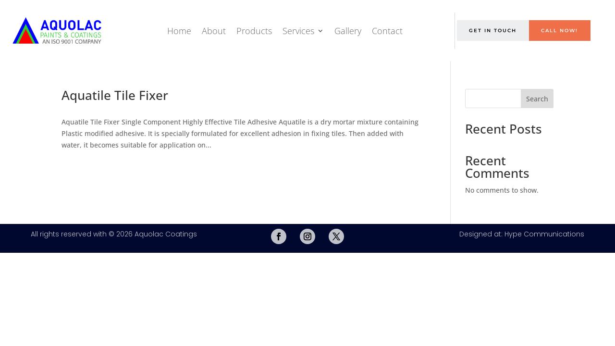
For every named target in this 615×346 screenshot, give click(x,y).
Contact (387, 31)
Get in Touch (493, 30)
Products (254, 31)
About (214, 31)
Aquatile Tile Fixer (115, 95)
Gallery (347, 31)
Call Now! (559, 30)
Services (298, 31)
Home (179, 31)
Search (537, 98)
